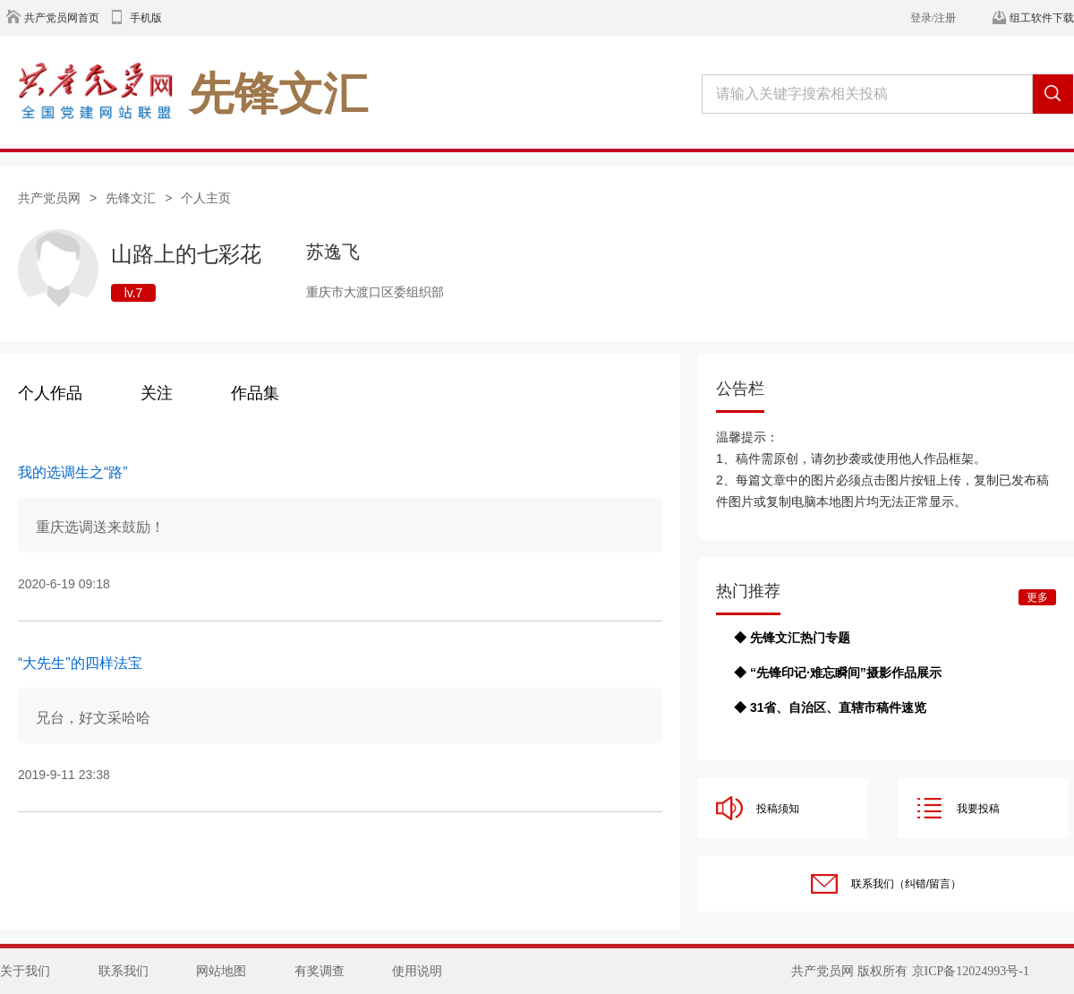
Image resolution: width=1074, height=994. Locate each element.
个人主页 (206, 198)
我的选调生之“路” (73, 472)
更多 (1037, 597)
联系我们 (123, 971)
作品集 (255, 393)
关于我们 (25, 971)
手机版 (146, 18)
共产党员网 (49, 198)
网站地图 (221, 971)
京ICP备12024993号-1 (970, 971)
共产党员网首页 (61, 18)
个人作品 (50, 393)
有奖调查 (319, 971)
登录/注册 (933, 18)
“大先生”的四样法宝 (80, 663)
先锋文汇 (131, 198)
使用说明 (417, 971)
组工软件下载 (1042, 18)
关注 (157, 393)
